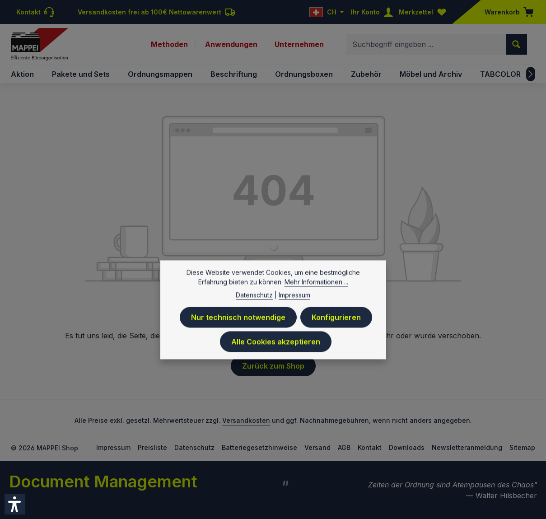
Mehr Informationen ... (316, 299)
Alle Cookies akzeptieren (275, 358)
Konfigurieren (336, 334)
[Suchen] (516, 44)
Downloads (407, 447)
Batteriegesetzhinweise (259, 447)
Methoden (169, 44)
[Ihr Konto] (374, 12)
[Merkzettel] (424, 12)
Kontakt (370, 447)
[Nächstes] (530, 74)
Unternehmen (299, 44)
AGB (344, 447)
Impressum (113, 447)
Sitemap (522, 447)
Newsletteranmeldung (467, 447)
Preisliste (152, 447)
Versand (317, 447)
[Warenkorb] (506, 12)
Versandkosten (246, 420)
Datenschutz (194, 447)
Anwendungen (231, 44)
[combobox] (426, 44)
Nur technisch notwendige (238, 334)
